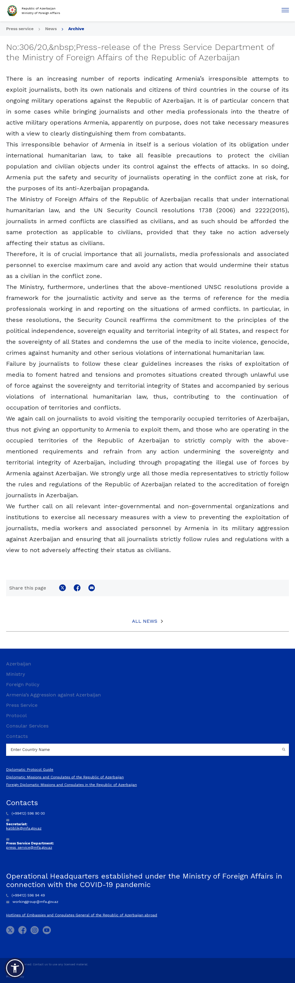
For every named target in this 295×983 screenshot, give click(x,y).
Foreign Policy (22, 684)
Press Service (21, 705)
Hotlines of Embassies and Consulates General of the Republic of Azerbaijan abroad (81, 915)
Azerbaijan (18, 664)
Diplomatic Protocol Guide (29, 769)
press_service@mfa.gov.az (29, 847)
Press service (20, 28)
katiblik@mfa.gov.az (23, 828)
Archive (76, 28)
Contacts (17, 736)
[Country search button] (284, 750)
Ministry (15, 674)
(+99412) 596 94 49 (25, 895)
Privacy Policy (15, 976)
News (51, 28)
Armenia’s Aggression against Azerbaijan (53, 695)
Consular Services (27, 726)
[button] (15, 968)
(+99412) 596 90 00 (25, 813)
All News (144, 621)
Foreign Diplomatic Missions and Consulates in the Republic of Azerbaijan (71, 785)
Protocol (16, 715)
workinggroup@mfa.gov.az (32, 902)
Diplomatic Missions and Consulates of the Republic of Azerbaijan (65, 777)
